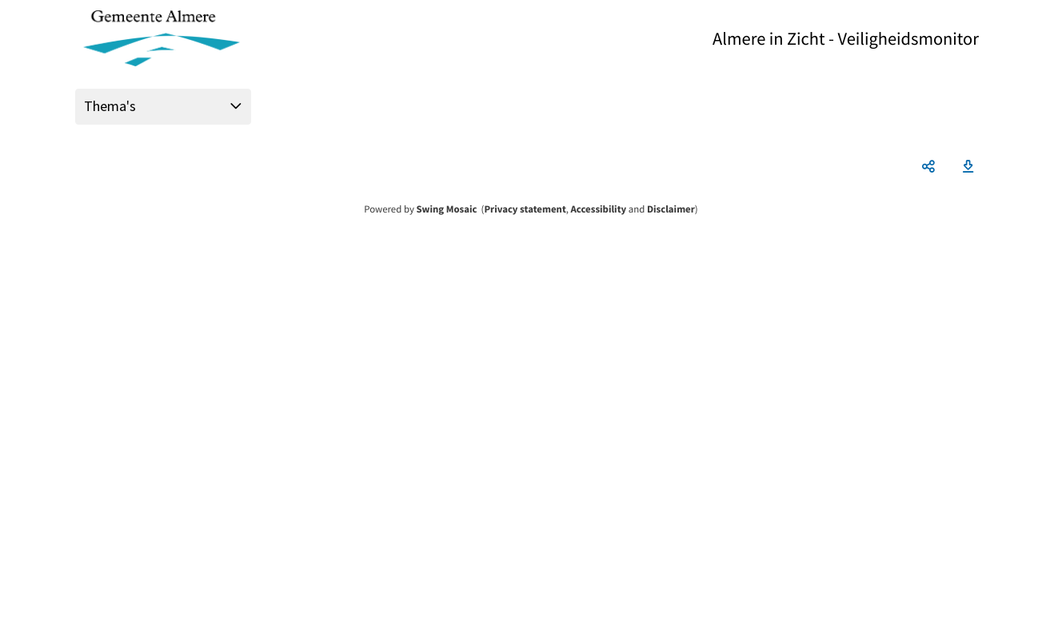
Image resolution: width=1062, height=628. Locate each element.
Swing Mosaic (446, 209)
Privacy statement (524, 209)
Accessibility (599, 209)
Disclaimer (671, 209)
